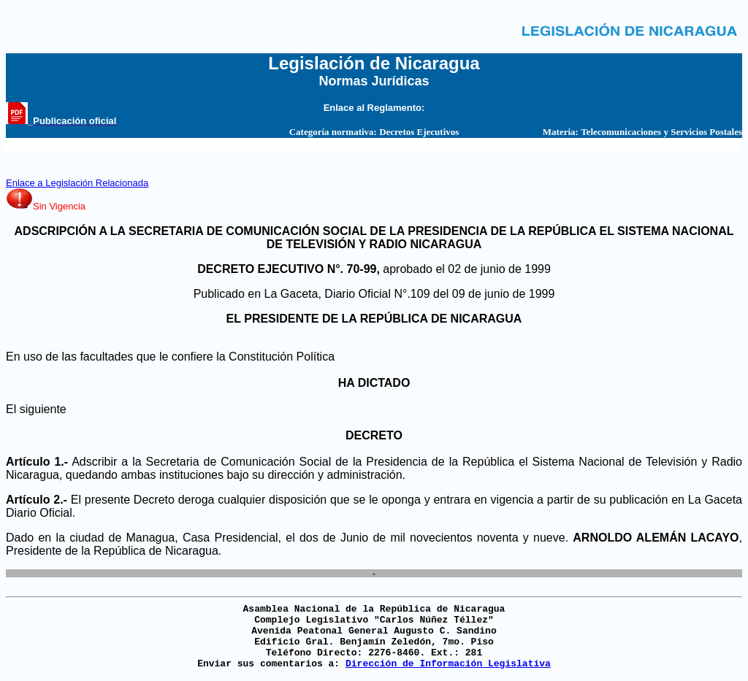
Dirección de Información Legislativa (448, 663)
